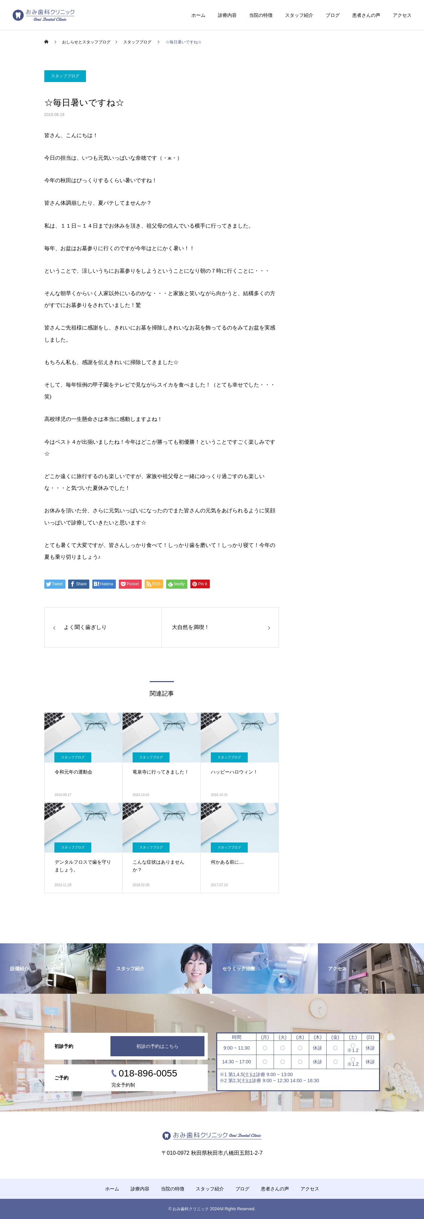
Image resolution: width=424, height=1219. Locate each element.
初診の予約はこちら (157, 1046)
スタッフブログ (65, 76)
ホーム (198, 15)
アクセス (402, 15)
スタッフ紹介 (299, 15)
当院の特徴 (261, 15)
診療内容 (227, 15)
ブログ (333, 15)
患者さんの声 (366, 15)
